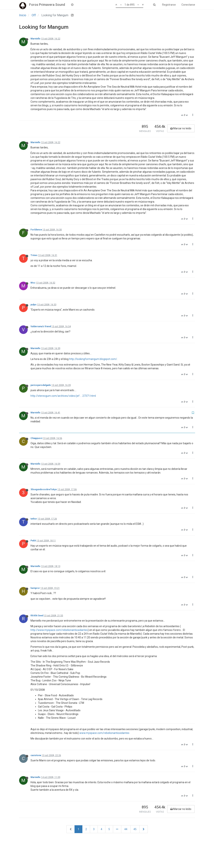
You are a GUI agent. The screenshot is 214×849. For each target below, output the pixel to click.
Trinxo (34, 255)
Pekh (33, 540)
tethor (34, 518)
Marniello (35, 38)
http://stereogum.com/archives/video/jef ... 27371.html (63, 395)
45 (134, 829)
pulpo (34, 304)
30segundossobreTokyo (44, 489)
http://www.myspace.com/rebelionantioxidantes (59, 629)
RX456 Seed (37, 615)
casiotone (36, 755)
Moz (33, 282)
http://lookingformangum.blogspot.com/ (93, 359)
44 (125, 829)
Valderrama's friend (41, 326)
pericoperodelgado (41, 385)
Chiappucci (36, 438)
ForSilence (36, 229)
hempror (35, 588)
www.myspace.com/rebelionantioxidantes (104, 732)
